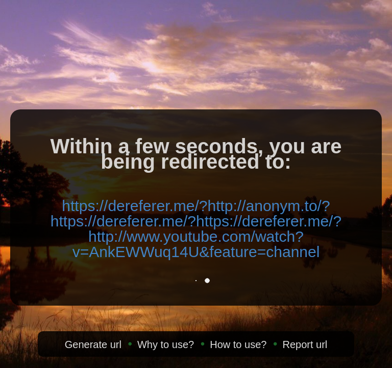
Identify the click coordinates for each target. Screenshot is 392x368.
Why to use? (165, 344)
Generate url (93, 344)
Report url (304, 344)
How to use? (238, 344)
